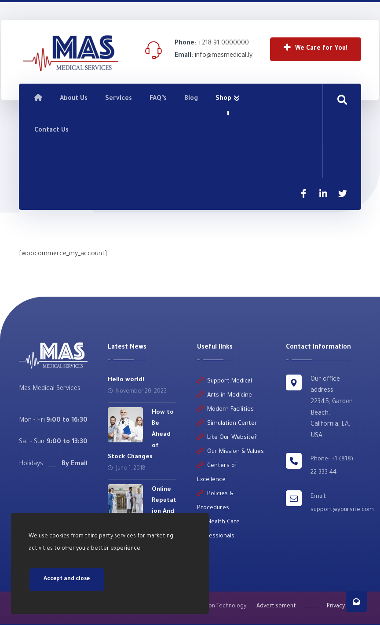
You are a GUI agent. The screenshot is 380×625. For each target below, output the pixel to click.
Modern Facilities (225, 409)
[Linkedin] (323, 193)
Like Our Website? (227, 437)
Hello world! (126, 379)
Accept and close (67, 580)
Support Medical (224, 381)
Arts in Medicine (224, 395)
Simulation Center (227, 423)
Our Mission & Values (230, 451)
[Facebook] (304, 193)
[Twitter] (342, 193)
